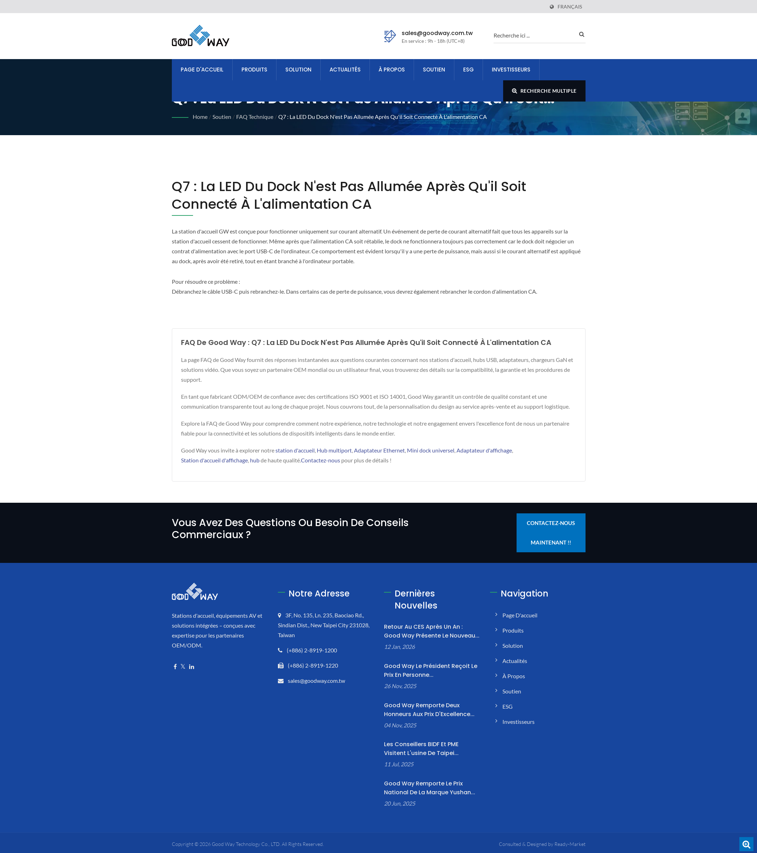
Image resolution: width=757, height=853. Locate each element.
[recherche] (534, 35)
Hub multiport (334, 450)
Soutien (434, 69)
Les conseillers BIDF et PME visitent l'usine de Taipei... (421, 748)
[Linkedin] (191, 667)
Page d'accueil (202, 69)
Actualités (345, 69)
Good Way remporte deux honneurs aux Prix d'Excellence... (429, 709)
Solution (298, 69)
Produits (254, 69)
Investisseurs (511, 69)
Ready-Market (570, 844)
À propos (392, 69)
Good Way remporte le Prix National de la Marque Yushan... (429, 787)
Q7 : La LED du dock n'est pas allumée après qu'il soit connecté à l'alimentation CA (382, 116)
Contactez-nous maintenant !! (551, 533)
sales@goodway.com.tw (437, 33)
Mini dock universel (430, 450)
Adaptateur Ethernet (379, 450)
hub (255, 460)
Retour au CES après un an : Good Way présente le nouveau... (431, 631)
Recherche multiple (544, 91)
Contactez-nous (320, 460)
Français (570, 7)
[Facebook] (175, 667)
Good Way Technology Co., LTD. (246, 844)
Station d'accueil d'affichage (214, 460)
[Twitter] (183, 667)
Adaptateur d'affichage (484, 450)
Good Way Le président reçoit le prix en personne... (430, 670)
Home (200, 116)
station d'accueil (295, 450)
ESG (468, 69)
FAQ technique (254, 116)
